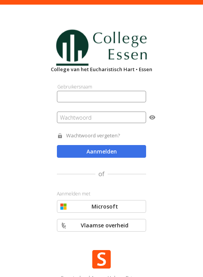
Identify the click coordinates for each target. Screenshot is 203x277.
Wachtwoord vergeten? (93, 135)
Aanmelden (102, 151)
